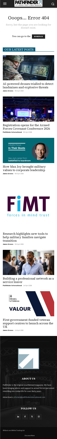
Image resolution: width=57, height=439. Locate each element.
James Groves (8, 91)
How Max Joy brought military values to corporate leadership (24, 168)
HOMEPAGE (38, 36)
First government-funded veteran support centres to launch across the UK (28, 323)
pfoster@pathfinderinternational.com (29, 397)
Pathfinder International (12, 132)
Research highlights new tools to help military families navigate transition (25, 237)
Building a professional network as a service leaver (28, 280)
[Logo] (28, 3)
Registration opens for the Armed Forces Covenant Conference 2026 (26, 127)
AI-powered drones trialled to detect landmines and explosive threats (28, 85)
